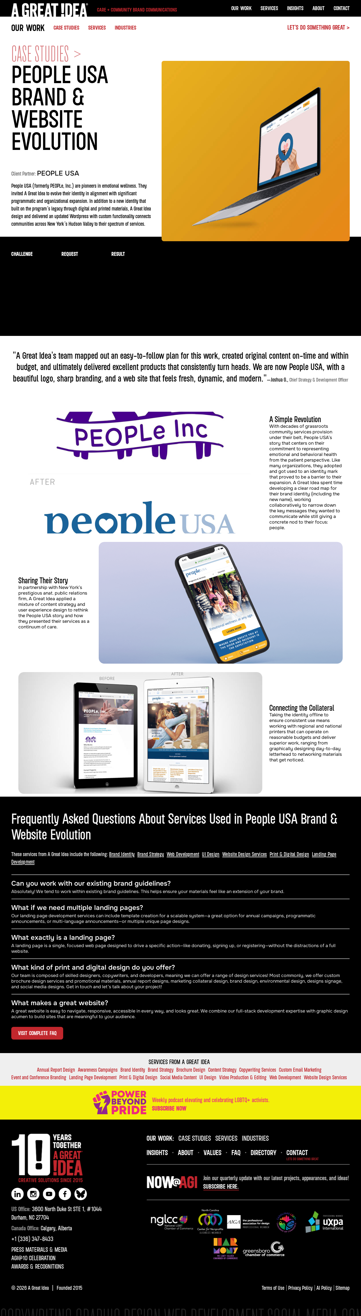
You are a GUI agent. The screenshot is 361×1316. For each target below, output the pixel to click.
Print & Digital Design (289, 854)
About (318, 8)
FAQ (243, 1152)
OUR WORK (28, 27)
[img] (179, 1222)
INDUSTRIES (125, 27)
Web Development (183, 854)
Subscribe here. (228, 1186)
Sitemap (343, 1288)
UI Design (210, 854)
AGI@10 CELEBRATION (26, 1258)
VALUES (220, 1152)
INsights (164, 1152)
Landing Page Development (92, 1077)
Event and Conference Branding (38, 1077)
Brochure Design (190, 1070)
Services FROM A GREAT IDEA (179, 1061)
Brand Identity (122, 854)
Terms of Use (273, 1288)
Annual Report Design (56, 1070)
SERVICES (97, 27)
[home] (94, 10)
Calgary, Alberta (34, 1228)
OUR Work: (167, 1138)
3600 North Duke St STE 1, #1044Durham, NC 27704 (49, 1213)
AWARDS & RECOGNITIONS (30, 1266)
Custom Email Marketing (300, 1070)
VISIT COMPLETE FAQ (37, 1033)
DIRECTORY (271, 1152)
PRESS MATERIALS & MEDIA (32, 1249)
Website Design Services (244, 854)
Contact (342, 8)
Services (269, 8)
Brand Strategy (150, 854)
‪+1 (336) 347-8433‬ (25, 1238)
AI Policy (324, 1288)
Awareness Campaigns (98, 1070)
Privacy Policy (300, 1288)
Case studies (66, 27)
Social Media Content (178, 1077)
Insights (295, 8)
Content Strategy (222, 1070)
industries (262, 1138)
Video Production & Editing (243, 1077)
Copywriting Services (257, 1070)
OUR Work (241, 8)
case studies (202, 1138)
